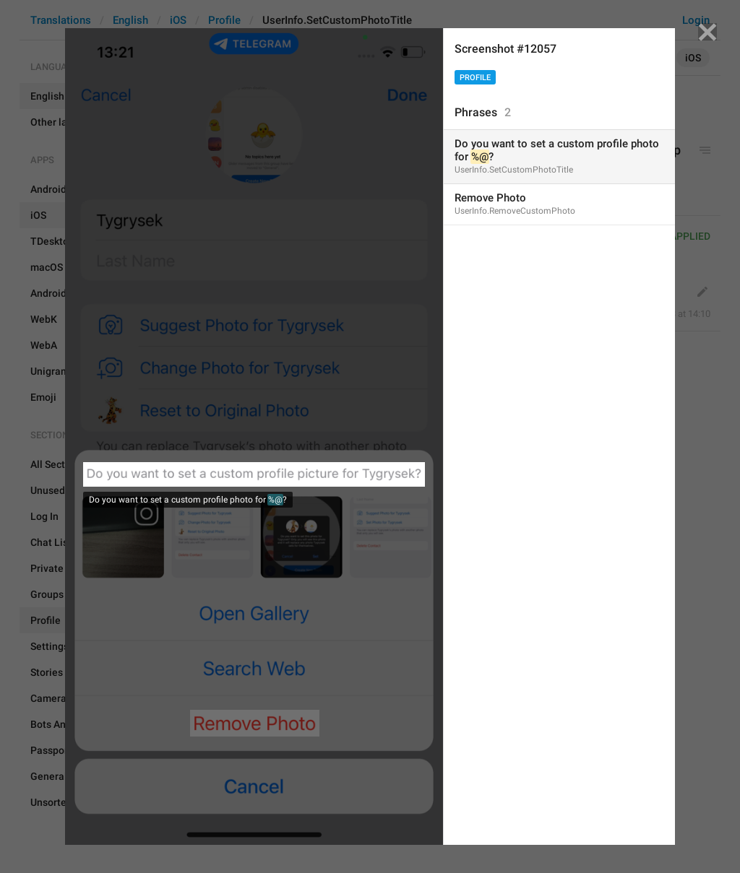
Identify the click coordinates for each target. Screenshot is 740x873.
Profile (475, 77)
